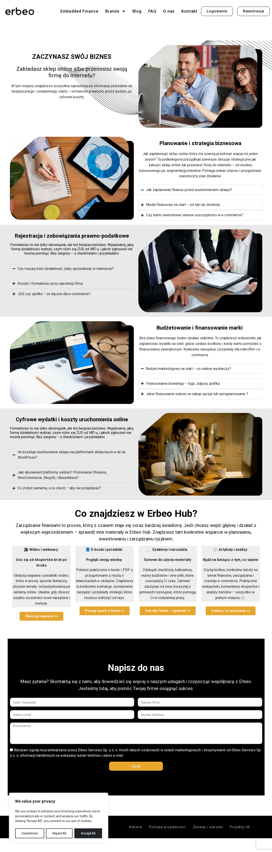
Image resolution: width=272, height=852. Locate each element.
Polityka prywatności (167, 827)
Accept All (88, 833)
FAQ (152, 11)
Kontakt (189, 11)
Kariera (135, 827)
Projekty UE (240, 827)
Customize (30, 833)
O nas (169, 11)
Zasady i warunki (208, 827)
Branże (115, 11)
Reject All (59, 833)
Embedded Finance (79, 11)
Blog (137, 11)
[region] (58, 818)
